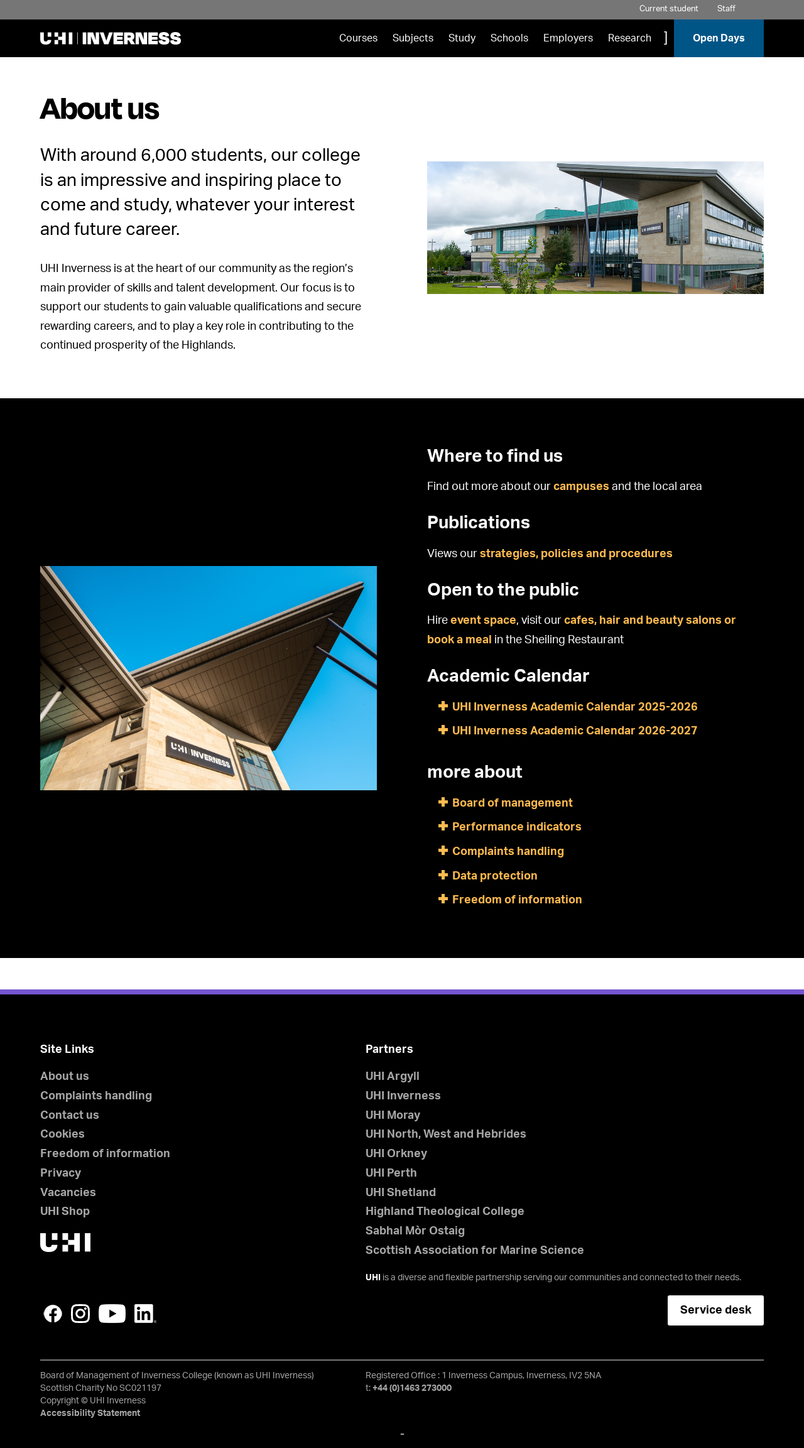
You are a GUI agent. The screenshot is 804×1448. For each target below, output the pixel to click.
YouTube (112, 1313)
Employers (568, 38)
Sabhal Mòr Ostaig (415, 1231)
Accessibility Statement (90, 1413)
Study (461, 38)
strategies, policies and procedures (576, 554)
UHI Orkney (396, 1154)
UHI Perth (391, 1173)
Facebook (52, 1313)
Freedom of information (517, 900)
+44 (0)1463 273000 (412, 1388)
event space (483, 620)
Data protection (495, 876)
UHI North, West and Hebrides (446, 1134)
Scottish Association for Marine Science (475, 1250)
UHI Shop (65, 1211)
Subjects (413, 38)
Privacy (60, 1173)
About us (64, 1076)
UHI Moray (393, 1115)
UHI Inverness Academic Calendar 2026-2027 (575, 731)
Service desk (715, 1310)
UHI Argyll (393, 1076)
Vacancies (68, 1193)
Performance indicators (517, 827)
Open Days (719, 38)
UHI (373, 1277)
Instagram (80, 1313)
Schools (509, 38)
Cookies (62, 1134)
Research (629, 38)
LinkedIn (145, 1313)
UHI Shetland (401, 1193)
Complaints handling (508, 851)
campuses (581, 487)
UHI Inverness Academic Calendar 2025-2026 (575, 707)
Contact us (69, 1115)
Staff (726, 9)
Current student (668, 9)
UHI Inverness (403, 1096)
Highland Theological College (445, 1211)
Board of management (512, 803)
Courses (358, 38)
